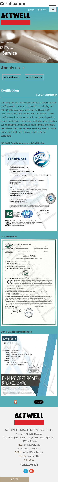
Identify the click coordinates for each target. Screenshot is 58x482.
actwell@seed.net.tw (33, 452)
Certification (35, 77)
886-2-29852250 (32, 445)
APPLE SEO (29, 460)
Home (31, 10)
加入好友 (14, 479)
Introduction (12, 77)
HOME (39, 95)
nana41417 (33, 456)
